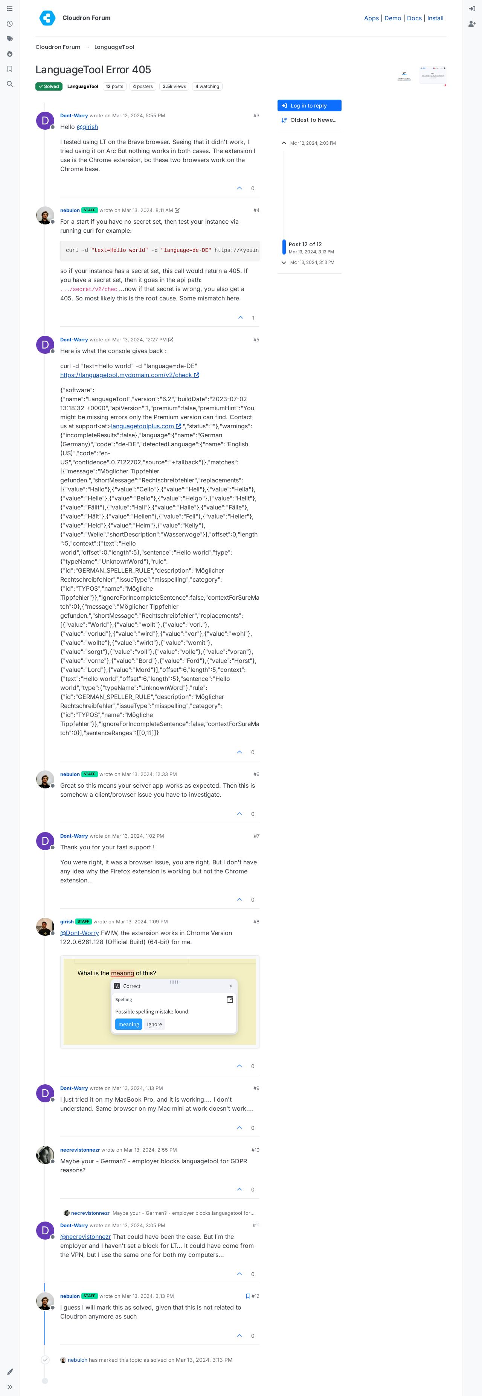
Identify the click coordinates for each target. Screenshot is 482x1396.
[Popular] (10, 54)
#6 (256, 774)
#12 (255, 1296)
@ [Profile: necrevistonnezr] (85, 1236)
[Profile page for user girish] (45, 927)
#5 (256, 339)
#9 (256, 1088)
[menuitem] (472, 9)
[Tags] (10, 39)
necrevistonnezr (80, 1150)
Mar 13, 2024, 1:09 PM (142, 922)
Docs (414, 18)
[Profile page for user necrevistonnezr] (45, 1155)
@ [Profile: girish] (87, 126)
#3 (256, 115)
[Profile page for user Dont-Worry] (45, 121)
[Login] (472, 9)
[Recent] (10, 24)
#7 (256, 836)
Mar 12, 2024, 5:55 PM (138, 115)
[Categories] (10, 9)
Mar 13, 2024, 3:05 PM (138, 1225)
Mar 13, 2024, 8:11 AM (147, 210)
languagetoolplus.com (146, 426)
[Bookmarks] (10, 69)
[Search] (10, 84)
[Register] (472, 24)
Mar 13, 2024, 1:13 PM (137, 1088)
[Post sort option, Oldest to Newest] (310, 120)
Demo (392, 18)
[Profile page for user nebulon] (45, 215)
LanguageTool (82, 86)
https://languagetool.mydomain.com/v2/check (129, 375)
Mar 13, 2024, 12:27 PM (139, 339)
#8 (256, 922)
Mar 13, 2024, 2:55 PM (150, 1150)
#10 (255, 1150)
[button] (10, 1372)
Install (435, 18)
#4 (256, 210)
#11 (256, 1225)
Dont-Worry (74, 115)
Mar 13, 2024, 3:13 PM (148, 1296)
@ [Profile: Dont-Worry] (79, 933)
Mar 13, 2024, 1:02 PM (138, 836)
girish (67, 922)
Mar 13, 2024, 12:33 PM (149, 774)
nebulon (70, 210)
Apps (371, 18)
